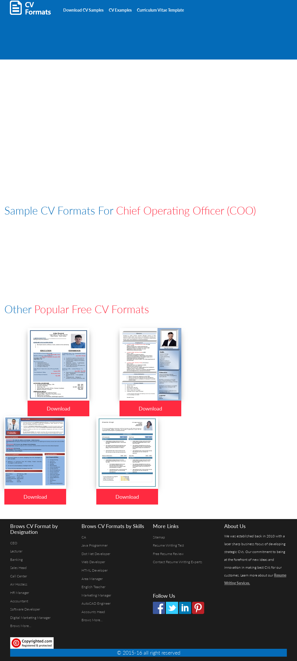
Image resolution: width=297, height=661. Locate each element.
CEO (13, 543)
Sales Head (18, 567)
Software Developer (25, 609)
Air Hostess (18, 584)
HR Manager (19, 592)
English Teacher (93, 587)
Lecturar (16, 551)
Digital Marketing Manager (30, 617)
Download (58, 408)
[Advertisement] (72, 29)
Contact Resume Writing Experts (177, 562)
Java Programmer (95, 545)
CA (84, 537)
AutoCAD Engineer (96, 603)
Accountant (19, 601)
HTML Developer (95, 570)
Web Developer (93, 562)
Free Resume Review (168, 554)
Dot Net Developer (96, 554)
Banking (16, 559)
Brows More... (20, 626)
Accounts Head (93, 612)
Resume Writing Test (168, 545)
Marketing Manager (96, 595)
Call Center (18, 576)
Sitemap (159, 537)
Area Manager (92, 579)
